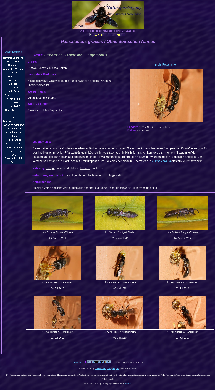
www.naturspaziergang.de (107, 368)
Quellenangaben (13, 51)
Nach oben (79, 362)
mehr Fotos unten (166, 64)
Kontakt (128, 383)
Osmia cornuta (161, 161)
